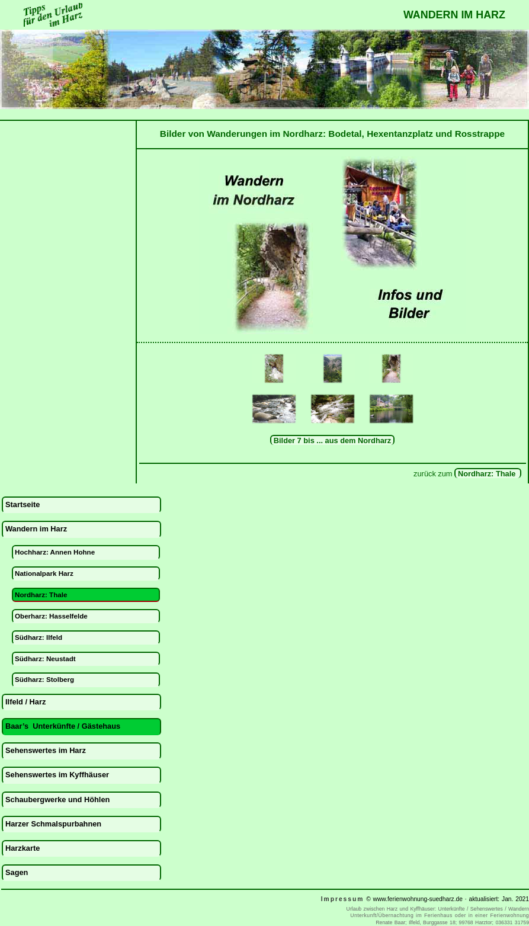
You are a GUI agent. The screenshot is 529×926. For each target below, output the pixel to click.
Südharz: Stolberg (44, 679)
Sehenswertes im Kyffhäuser (57, 774)
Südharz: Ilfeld (38, 637)
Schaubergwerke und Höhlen (57, 799)
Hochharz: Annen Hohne (55, 552)
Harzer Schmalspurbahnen (53, 823)
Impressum (342, 899)
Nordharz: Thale (488, 473)
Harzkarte (22, 848)
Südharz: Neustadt (45, 658)
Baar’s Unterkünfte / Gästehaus (62, 726)
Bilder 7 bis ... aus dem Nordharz (332, 440)
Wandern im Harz (36, 528)
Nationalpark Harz (44, 573)
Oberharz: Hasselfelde (51, 616)
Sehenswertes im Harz (45, 750)
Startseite (22, 504)
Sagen (16, 872)
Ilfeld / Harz (25, 701)
